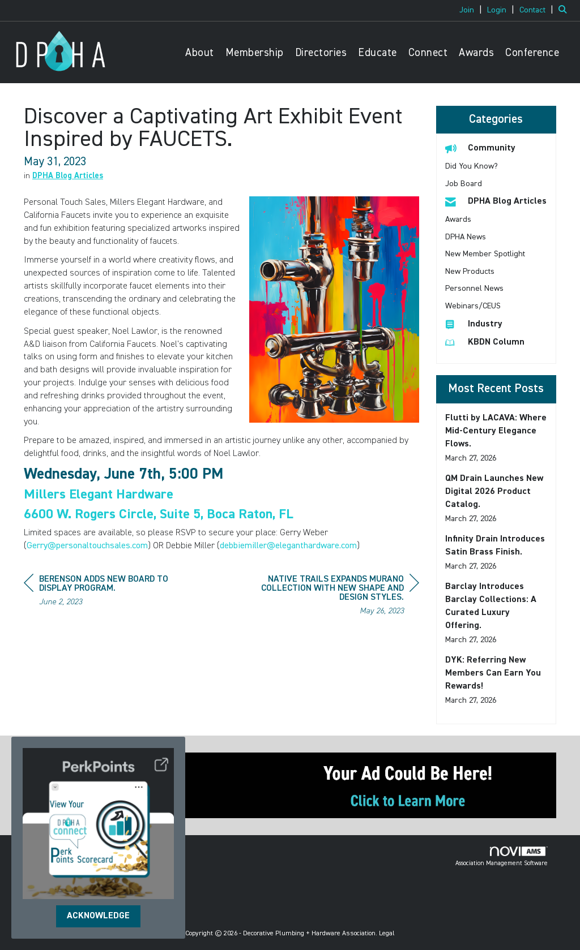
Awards (476, 53)
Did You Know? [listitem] (471, 166)
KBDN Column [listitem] (484, 342)
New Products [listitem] (469, 272)
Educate (377, 53)
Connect (428, 53)
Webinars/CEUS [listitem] (473, 306)
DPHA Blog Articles (67, 176)
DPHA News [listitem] (465, 237)
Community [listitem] (480, 148)
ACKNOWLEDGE (98, 916)
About (199, 53)
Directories (321, 53)
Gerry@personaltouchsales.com (87, 546)
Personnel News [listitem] (474, 289)
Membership (254, 53)
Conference (532, 53)
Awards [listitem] (458, 219)
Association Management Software (501, 856)
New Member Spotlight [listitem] (485, 254)
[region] (334, 596)
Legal (387, 933)
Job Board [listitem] (463, 184)
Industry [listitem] (473, 324)
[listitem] (472, 10)
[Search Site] (565, 10)
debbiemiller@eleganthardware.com (288, 546)
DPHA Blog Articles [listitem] (496, 201)
